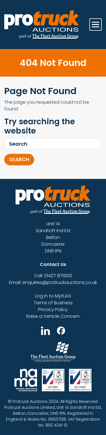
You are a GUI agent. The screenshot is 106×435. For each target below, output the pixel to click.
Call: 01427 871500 (53, 275)
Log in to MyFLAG (53, 296)
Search (19, 159)
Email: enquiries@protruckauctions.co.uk (53, 282)
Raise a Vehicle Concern (53, 316)
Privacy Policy (53, 309)
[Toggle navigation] (95, 24)
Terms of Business (53, 302)
